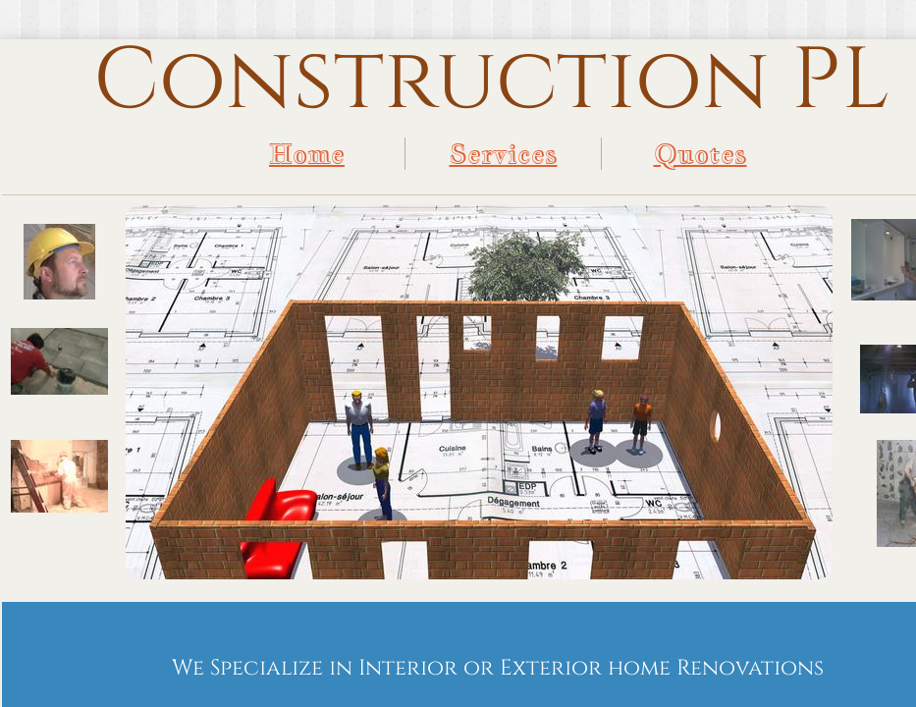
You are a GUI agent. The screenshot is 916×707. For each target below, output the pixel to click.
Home (307, 153)
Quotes (700, 153)
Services (504, 153)
